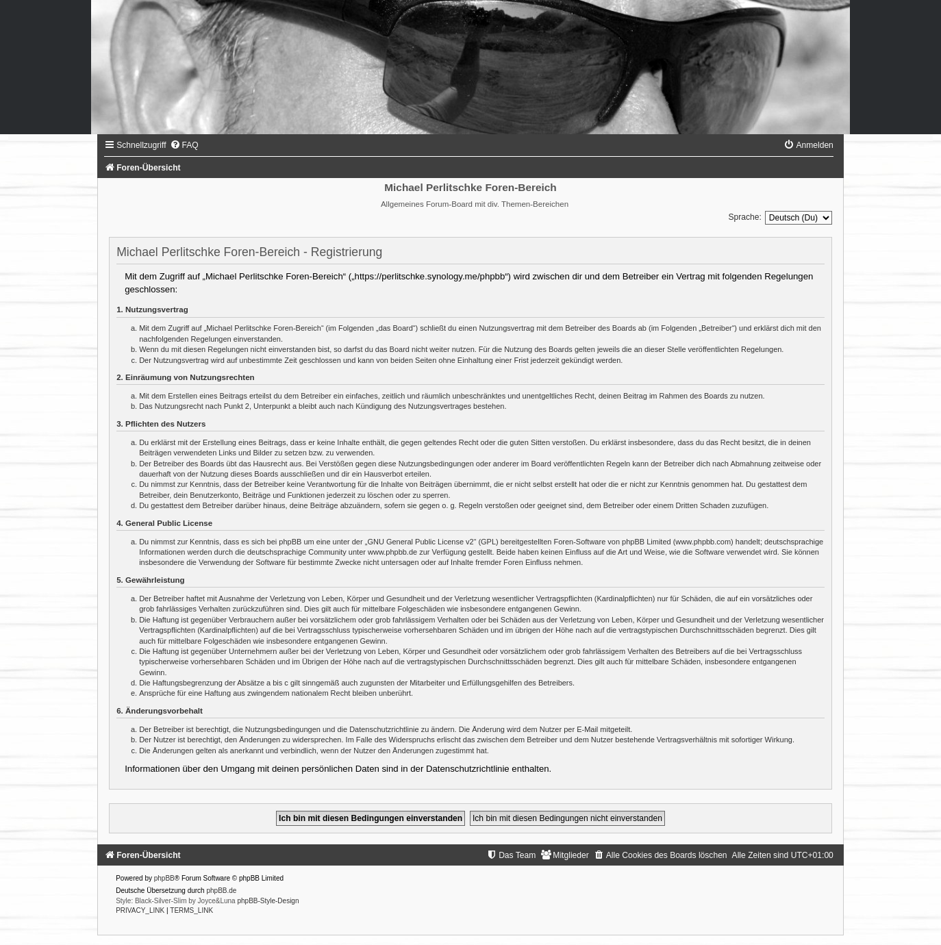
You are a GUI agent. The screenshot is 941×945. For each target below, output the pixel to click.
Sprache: (744, 217)
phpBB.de (221, 890)
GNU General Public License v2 (420, 542)
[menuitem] (184, 145)
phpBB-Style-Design (268, 901)
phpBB (164, 878)
